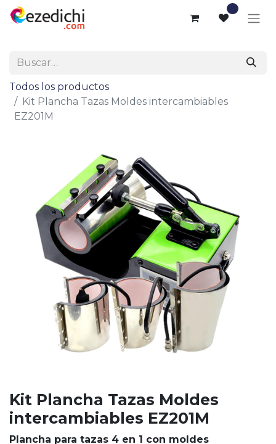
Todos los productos (59, 86)
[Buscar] (251, 63)
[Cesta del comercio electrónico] (194, 18)
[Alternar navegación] (254, 18)
